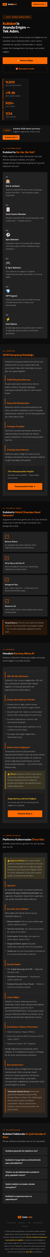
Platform (25, 1226)
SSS (29, 1223)
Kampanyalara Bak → (25, 486)
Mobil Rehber (38, 1223)
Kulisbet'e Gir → (11, 137)
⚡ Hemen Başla (25, 60)
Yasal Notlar (11, 1223)
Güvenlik (22, 1223)
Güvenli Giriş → (25, 813)
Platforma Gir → (39, 4)
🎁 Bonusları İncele (25, 68)
